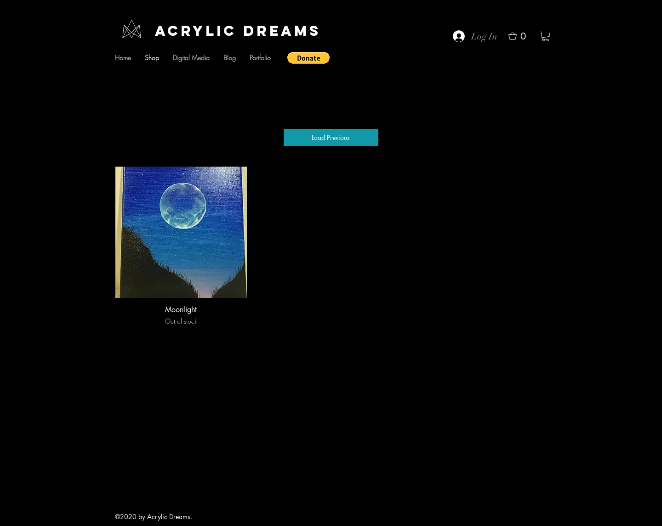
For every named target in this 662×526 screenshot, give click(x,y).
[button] (308, 58)
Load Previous (331, 137)
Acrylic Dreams (238, 30)
